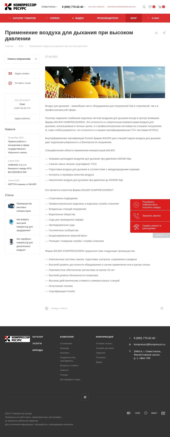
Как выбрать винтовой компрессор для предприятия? (25, 225)
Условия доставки (105, 348)
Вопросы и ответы (69, 365)
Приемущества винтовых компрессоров (24, 207)
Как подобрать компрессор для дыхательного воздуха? (25, 244)
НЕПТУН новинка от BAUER (22, 184)
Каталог (38, 337)
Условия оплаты (104, 343)
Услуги (37, 343)
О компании (66, 343)
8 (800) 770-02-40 (72, 6)
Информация (104, 337)
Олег (22, 104)
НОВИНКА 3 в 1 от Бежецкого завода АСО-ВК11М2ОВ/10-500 (20, 168)
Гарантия (100, 353)
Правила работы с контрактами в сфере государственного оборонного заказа (18, 147)
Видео (99, 362)
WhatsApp (85, 397)
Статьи (9, 195)
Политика (101, 357)
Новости (10, 129)
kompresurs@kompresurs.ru (121, 7)
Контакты (64, 353)
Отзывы (64, 375)
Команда (64, 348)
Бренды (38, 350)
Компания (67, 337)
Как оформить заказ (70, 379)
